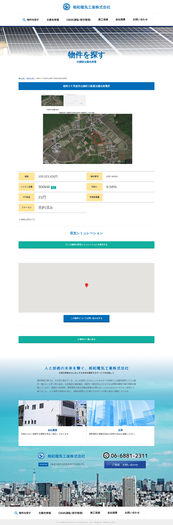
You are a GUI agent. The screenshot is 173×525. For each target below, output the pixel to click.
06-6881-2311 (125, 455)
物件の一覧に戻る (86, 339)
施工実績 (103, 19)
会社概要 (120, 19)
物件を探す (31, 19)
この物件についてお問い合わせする (86, 318)
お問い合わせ (141, 19)
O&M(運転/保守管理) (78, 19)
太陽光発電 (52, 19)
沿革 (120, 430)
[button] (86, 285)
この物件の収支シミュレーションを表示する (86, 245)
